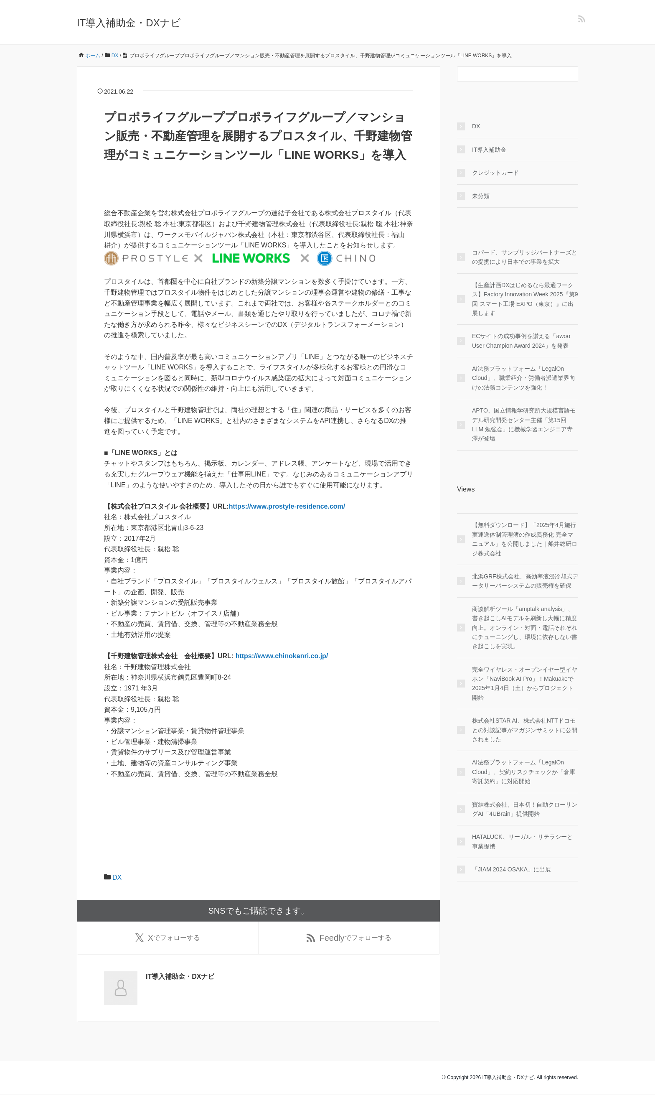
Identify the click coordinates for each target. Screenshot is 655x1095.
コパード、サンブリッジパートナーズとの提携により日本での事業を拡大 (524, 257)
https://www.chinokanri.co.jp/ (282, 656)
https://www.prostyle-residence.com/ (287, 506)
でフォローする (167, 938)
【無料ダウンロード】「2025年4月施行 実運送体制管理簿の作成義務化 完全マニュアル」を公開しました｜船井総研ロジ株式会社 (524, 539)
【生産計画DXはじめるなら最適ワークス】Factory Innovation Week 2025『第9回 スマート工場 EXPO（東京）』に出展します (525, 299)
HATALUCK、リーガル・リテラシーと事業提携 (522, 841)
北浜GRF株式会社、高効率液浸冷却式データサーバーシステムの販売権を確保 (525, 581)
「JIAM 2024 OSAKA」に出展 (511, 869)
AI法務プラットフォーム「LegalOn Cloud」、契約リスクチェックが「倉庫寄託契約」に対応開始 (523, 771)
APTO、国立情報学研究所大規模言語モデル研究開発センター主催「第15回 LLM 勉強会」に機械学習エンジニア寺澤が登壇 (524, 424)
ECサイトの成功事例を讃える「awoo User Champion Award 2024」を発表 (521, 341)
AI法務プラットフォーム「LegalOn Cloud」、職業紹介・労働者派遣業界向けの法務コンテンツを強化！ (523, 378)
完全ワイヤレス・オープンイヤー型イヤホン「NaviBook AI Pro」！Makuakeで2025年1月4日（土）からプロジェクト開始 (524, 683)
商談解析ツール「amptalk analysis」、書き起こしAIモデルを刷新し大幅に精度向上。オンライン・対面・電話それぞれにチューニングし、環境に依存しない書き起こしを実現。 (524, 628)
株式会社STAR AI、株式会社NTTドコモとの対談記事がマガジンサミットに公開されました (524, 730)
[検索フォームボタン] (570, 74)
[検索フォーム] (509, 74)
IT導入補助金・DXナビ (129, 22)
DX (117, 877)
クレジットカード (495, 172)
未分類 (481, 196)
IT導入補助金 (489, 149)
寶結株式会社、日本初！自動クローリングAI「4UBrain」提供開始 (524, 809)
